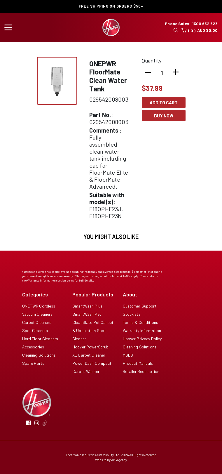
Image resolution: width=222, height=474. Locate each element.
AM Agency (119, 460)
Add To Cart (164, 102)
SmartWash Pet (86, 314)
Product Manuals (138, 363)
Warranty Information (142, 330)
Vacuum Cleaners (37, 314)
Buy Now (163, 115)
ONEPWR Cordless (38, 305)
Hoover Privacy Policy (142, 338)
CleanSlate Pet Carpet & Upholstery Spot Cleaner (92, 330)
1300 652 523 (205, 23)
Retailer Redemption (141, 371)
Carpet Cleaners (37, 322)
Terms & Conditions (140, 322)
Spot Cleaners (35, 330)
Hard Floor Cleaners (40, 338)
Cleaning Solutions (39, 355)
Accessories (33, 346)
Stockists (132, 314)
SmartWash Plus (87, 305)
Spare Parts (33, 363)
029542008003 (108, 99)
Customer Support (140, 305)
